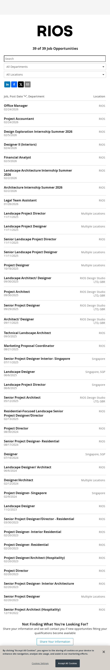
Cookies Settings (40, 663)
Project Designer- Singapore (25, 493)
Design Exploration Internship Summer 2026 (38, 131)
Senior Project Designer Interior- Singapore (37, 358)
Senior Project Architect (22, 397)
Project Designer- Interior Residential (32, 532)
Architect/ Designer (19, 319)
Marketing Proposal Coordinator (29, 346)
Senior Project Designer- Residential (31, 441)
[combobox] (55, 66)
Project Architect (17, 292)
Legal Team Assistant (20, 200)
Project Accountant (19, 119)
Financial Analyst (17, 157)
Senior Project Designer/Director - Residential (39, 519)
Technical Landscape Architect (27, 333)
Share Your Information (55, 641)
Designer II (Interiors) (20, 144)
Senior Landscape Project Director (30, 239)
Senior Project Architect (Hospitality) (32, 609)
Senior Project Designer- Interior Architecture (39, 583)
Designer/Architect (18, 480)
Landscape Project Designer (25, 226)
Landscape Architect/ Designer (27, 278)
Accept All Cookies (67, 663)
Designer (11, 454)
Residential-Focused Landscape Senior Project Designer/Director (33, 413)
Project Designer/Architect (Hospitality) (34, 558)
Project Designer (16, 265)
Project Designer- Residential (26, 545)
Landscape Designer (19, 372)
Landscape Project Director (25, 213)
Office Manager (16, 105)
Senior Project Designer (22, 305)
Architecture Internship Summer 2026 (33, 187)
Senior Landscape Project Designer (30, 252)
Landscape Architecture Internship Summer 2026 (38, 172)
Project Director (16, 428)
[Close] (103, 652)
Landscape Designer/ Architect (27, 467)
